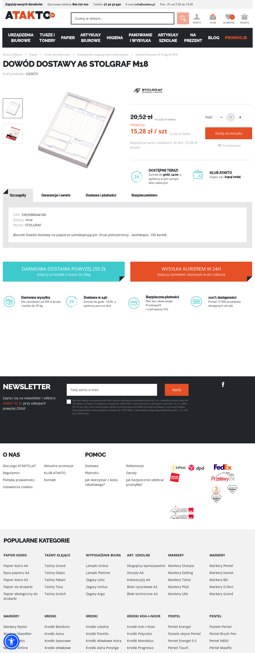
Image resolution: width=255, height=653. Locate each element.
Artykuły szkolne (169, 38)
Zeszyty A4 (135, 572)
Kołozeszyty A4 (138, 580)
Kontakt (50, 480)
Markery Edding (180, 572)
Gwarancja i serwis (55, 195)
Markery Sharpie (181, 565)
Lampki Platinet (98, 572)
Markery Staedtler (18, 633)
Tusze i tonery (46, 38)
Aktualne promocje (58, 466)
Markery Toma (179, 580)
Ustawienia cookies (18, 487)
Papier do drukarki (18, 587)
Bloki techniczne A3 (142, 594)
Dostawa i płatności (101, 195)
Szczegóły (18, 195)
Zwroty (131, 473)
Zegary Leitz (95, 580)
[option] (76, 130)
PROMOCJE (238, 37)
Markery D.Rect (221, 587)
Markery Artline (16, 647)
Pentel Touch (178, 647)
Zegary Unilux (97, 587)
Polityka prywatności (19, 480)
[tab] (18, 195)
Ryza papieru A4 (16, 572)
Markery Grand (221, 594)
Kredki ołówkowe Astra (103, 640)
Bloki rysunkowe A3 (142, 587)
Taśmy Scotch (55, 594)
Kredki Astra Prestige (102, 647)
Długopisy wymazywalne (146, 565)
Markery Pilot (178, 587)
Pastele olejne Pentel (184, 633)
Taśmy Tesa (54, 587)
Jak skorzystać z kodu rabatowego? (101, 482)
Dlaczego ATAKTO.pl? (19, 466)
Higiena (114, 37)
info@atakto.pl (142, 4)
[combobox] (117, 18)
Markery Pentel (221, 565)
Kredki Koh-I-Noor (141, 626)
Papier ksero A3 (16, 580)
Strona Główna (12, 55)
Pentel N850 (218, 640)
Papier (66, 37)
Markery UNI (178, 594)
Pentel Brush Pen (222, 633)
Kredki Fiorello (97, 633)
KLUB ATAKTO (55, 473)
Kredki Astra (54, 633)
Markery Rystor (15, 626)
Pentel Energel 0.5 (182, 640)
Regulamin (11, 473)
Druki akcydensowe (57, 55)
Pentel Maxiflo (220, 647)
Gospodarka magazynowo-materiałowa (102, 55)
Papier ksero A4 (16, 565)
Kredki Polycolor (139, 633)
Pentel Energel (179, 626)
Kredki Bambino (57, 626)
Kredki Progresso (140, 647)
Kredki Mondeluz (140, 640)
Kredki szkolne (97, 626)
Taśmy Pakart (55, 580)
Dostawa (91, 466)
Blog (215, 37)
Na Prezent (194, 38)
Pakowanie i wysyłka (140, 38)
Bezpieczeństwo (144, 195)
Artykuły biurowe (90, 38)
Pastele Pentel (220, 626)
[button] (11, 641)
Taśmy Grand (55, 565)
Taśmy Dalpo (55, 572)
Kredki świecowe (58, 640)
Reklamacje (135, 466)
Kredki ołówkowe (58, 647)
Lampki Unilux (97, 565)
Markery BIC (218, 580)
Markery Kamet (221, 572)
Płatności (92, 473)
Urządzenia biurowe (18, 38)
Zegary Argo (95, 594)
